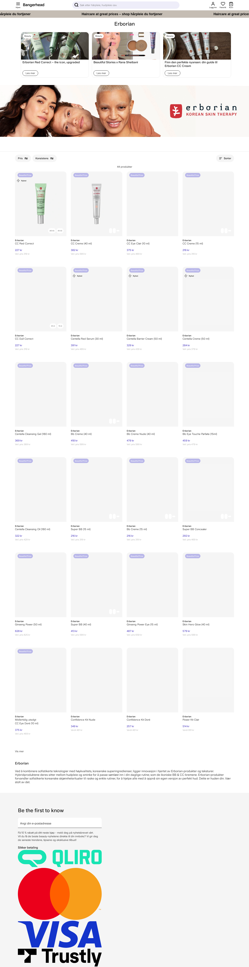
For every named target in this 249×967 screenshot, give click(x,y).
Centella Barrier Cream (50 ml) (144, 338)
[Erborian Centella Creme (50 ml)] (208, 299)
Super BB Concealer (195, 529)
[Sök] (125, 5)
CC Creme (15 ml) (193, 243)
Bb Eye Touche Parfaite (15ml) (200, 433)
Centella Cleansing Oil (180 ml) (32, 529)
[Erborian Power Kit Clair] (208, 680)
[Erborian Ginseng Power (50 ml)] (40, 584)
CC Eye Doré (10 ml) (26, 723)
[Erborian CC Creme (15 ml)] (208, 203)
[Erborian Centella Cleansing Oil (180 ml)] (40, 489)
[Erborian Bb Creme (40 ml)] (96, 394)
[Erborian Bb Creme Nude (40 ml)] (152, 394)
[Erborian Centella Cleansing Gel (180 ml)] (40, 394)
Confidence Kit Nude (83, 719)
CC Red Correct (24, 243)
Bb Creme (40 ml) (81, 433)
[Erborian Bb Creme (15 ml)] (152, 489)
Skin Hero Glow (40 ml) (196, 624)
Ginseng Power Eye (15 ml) (142, 624)
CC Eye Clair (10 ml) (138, 243)
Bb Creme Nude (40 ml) (141, 433)
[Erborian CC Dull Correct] (40, 299)
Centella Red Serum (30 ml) (87, 338)
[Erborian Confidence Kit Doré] (152, 680)
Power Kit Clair (191, 719)
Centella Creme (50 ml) (196, 338)
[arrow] (100, 821)
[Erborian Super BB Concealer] (208, 489)
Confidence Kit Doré (138, 719)
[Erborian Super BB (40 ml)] (96, 584)
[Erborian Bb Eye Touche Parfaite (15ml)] (208, 394)
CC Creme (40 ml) (81, 243)
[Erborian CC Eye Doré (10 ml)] (40, 680)
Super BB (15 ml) (81, 529)
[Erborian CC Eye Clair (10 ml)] (152, 203)
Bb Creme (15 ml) (137, 529)
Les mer (30, 73)
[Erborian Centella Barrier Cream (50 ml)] (152, 299)
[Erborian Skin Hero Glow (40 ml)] (208, 584)
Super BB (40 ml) (81, 624)
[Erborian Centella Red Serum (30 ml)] (96, 299)
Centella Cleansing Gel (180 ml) (33, 433)
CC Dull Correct (24, 338)
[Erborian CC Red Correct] (40, 203)
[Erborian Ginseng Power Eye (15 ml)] (152, 584)
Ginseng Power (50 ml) (28, 624)
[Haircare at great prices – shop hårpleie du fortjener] (124, 14)
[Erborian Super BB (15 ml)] (96, 489)
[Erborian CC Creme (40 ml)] (96, 203)
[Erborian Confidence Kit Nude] (96, 680)
